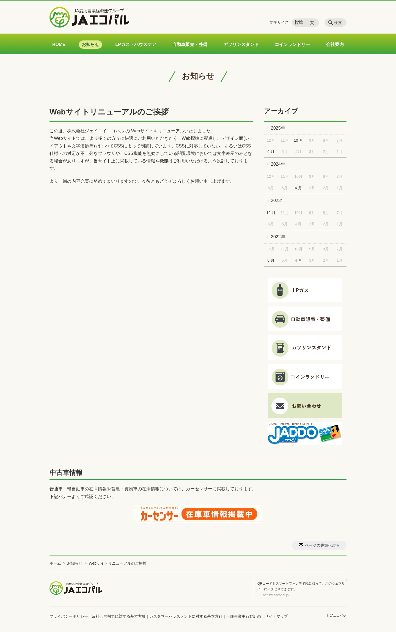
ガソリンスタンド (241, 44)
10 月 (298, 140)
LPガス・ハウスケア (135, 44)
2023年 (278, 200)
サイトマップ (276, 616)
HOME (58, 44)
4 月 (298, 188)
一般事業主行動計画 (243, 616)
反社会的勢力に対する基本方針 (119, 616)
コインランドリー (292, 44)
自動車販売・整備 (189, 44)
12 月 (270, 212)
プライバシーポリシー (69, 616)
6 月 (270, 151)
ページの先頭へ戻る (322, 545)
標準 (299, 22)
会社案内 (335, 44)
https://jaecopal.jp (275, 595)
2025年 (278, 128)
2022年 (278, 236)
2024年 (278, 164)
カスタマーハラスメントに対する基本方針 (185, 616)
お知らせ (90, 44)
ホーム (55, 563)
